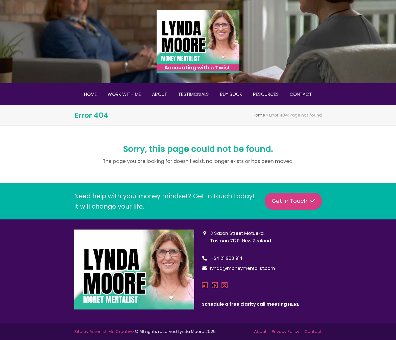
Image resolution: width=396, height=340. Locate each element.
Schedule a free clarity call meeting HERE (250, 304)
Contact (313, 331)
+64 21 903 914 (226, 258)
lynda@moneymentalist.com (242, 268)
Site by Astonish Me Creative (104, 331)
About (260, 331)
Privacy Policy (285, 331)
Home (259, 115)
